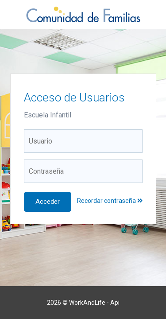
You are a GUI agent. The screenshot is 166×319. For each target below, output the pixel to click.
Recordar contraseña (110, 200)
